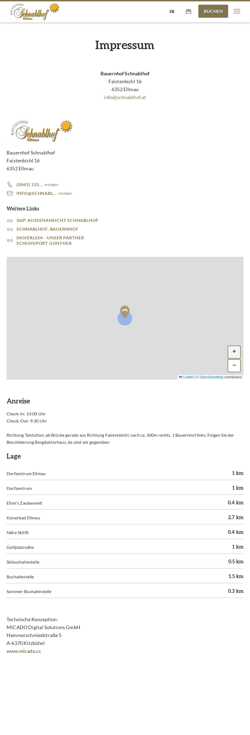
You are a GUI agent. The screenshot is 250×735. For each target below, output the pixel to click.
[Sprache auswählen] (172, 11)
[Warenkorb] (188, 11)
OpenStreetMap (211, 377)
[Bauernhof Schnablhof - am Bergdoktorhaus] (34, 11)
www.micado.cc (24, 651)
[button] (236, 11)
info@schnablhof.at (125, 97)
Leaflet (186, 377)
